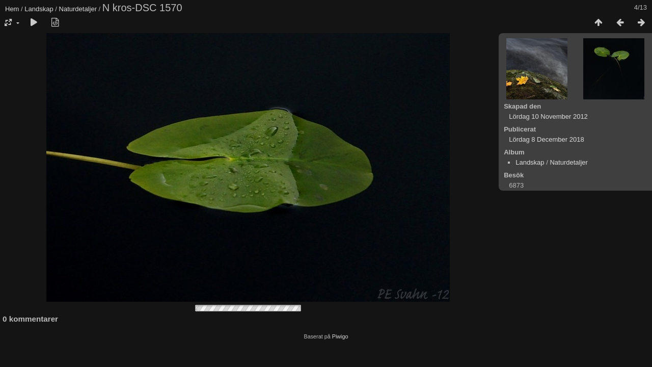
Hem (12, 9)
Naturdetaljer (78, 9)
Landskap (38, 9)
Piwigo (340, 336)
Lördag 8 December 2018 (546, 139)
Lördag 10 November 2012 (548, 116)
